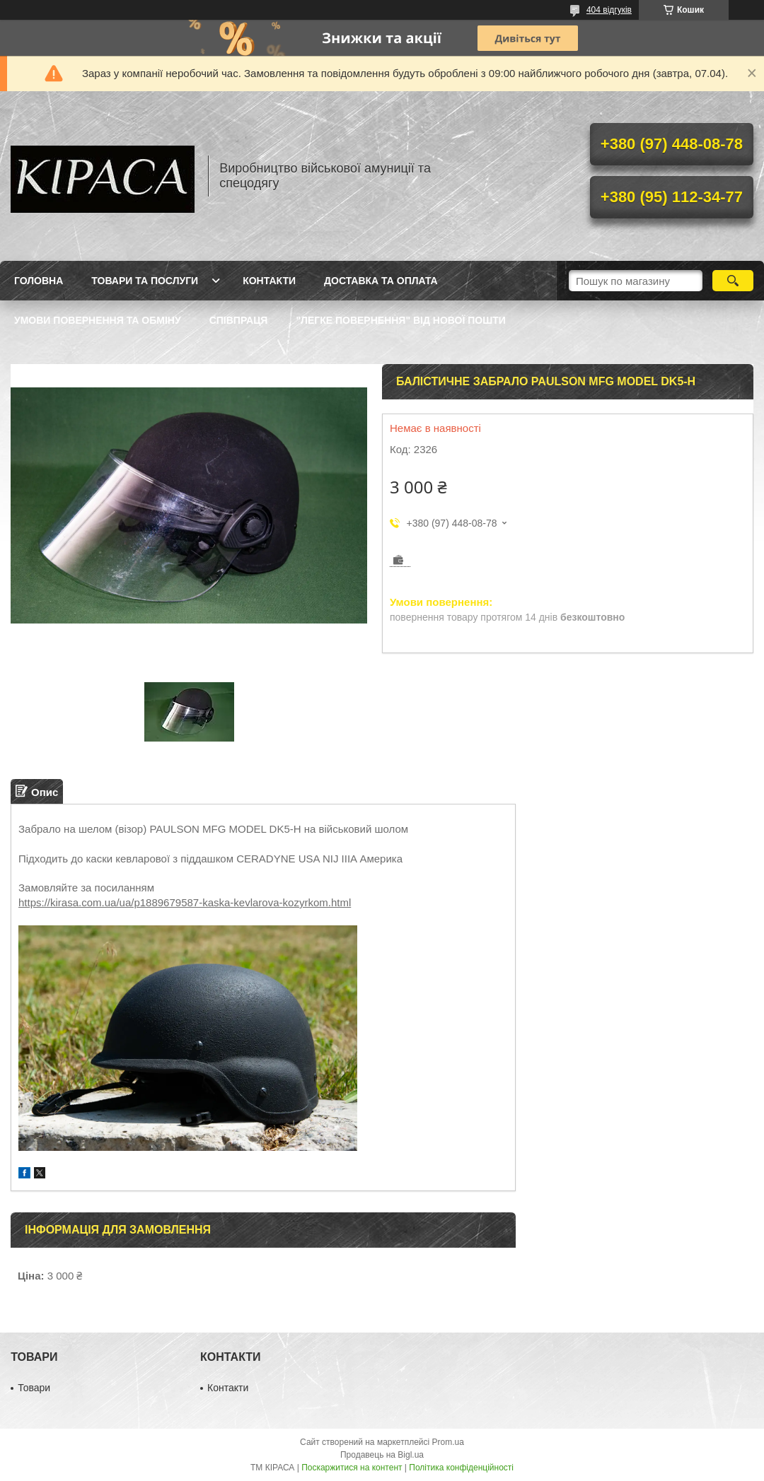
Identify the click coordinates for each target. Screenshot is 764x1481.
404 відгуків (609, 10)
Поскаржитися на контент (351, 1468)
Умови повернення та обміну (97, 320)
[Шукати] (732, 280)
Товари (34, 1387)
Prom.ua (448, 1442)
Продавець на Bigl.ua (382, 1455)
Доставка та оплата (381, 280)
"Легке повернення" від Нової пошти (400, 320)
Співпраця (238, 320)
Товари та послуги (144, 280)
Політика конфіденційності (461, 1468)
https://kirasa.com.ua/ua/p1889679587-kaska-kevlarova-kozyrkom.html (184, 902)
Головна (38, 280)
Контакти (269, 280)
